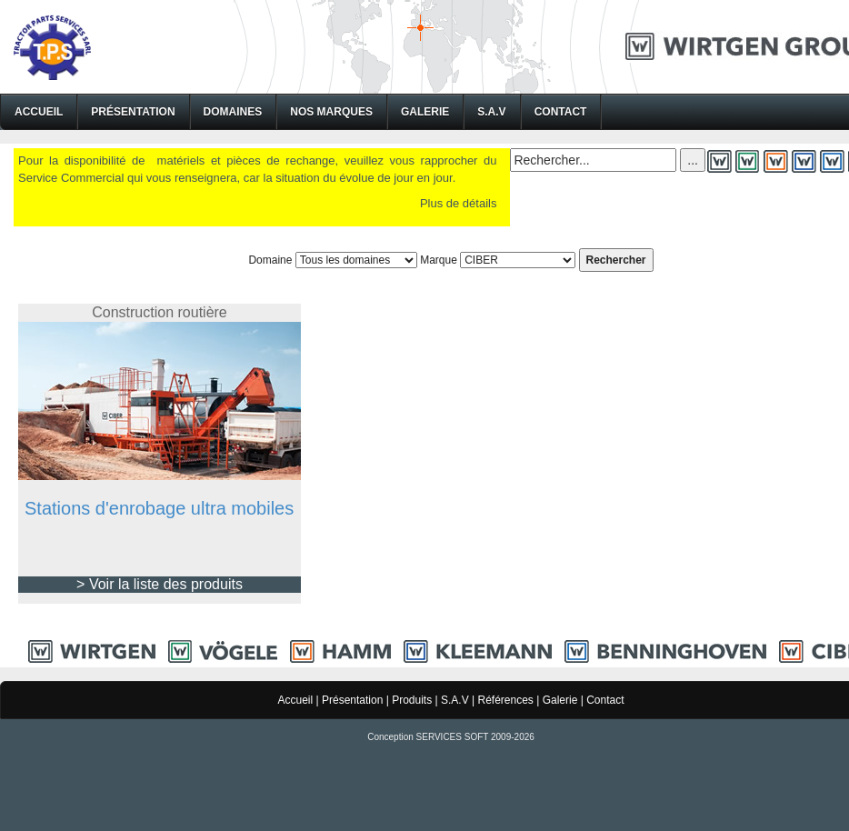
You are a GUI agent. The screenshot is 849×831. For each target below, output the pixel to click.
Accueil (39, 111)
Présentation (133, 111)
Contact (560, 111)
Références (505, 700)
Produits (412, 700)
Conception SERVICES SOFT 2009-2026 (450, 737)
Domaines (233, 111)
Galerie (425, 111)
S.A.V (491, 111)
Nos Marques (331, 111)
